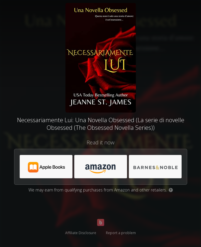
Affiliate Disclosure (80, 232)
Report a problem (121, 232)
